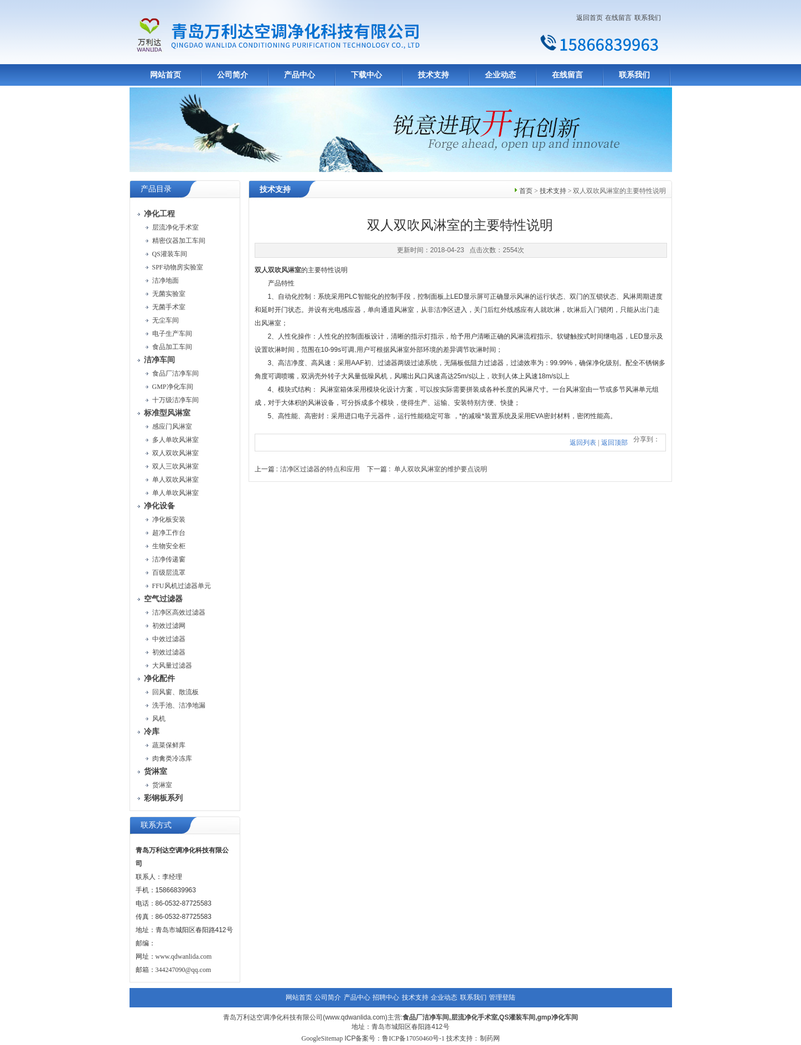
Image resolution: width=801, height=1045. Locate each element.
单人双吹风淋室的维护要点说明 (440, 469)
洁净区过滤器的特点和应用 (320, 469)
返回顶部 (614, 442)
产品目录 (156, 189)
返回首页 (589, 18)
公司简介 (232, 75)
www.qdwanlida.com (184, 956)
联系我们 (647, 18)
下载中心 (366, 75)
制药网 (490, 1038)
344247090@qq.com (183, 970)
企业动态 (500, 75)
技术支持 (433, 75)
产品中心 (299, 75)
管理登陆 (502, 997)
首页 (526, 191)
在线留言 (618, 18)
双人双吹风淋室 (278, 270)
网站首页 (165, 75)
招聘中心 (386, 997)
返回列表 (583, 442)
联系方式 (156, 825)
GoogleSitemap (322, 1038)
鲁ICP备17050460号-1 (413, 1038)
